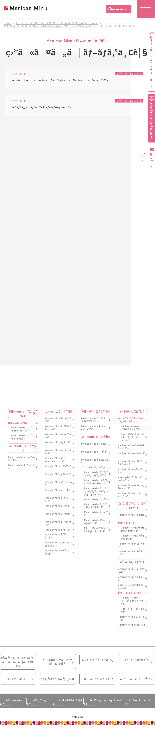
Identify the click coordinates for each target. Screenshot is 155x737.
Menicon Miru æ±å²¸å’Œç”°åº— (130, 495)
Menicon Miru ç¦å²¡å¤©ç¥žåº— (131, 571)
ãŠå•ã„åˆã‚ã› (137, 713)
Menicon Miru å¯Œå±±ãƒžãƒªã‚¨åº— (93, 420)
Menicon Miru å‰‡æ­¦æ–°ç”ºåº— (95, 522)
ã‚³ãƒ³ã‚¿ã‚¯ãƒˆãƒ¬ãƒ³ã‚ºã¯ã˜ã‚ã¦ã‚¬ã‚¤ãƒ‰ (18, 665)
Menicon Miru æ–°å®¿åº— (57, 516)
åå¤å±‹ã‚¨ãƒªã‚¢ (93, 467)
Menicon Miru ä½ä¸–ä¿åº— (131, 618)
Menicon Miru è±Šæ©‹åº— (94, 461)
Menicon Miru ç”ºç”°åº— (58, 529)
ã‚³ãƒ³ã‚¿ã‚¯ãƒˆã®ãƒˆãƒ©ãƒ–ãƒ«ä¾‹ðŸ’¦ (43, 107)
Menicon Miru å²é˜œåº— (94, 445)
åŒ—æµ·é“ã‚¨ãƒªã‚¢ (22, 413)
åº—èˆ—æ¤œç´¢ (117, 10)
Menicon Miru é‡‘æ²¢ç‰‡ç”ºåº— (93, 428)
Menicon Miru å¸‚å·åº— (57, 444)
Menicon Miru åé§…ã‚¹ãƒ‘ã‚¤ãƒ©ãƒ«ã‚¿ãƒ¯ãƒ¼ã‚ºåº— (96, 491)
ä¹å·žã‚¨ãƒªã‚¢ (132, 562)
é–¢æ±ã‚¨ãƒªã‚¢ (59, 411)
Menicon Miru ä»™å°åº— (21, 467)
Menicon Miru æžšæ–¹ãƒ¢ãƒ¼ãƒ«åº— (130, 463)
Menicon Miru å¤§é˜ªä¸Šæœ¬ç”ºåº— (131, 487)
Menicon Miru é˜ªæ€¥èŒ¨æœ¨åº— (131, 447)
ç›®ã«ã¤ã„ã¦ (129, 74)
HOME (7, 23)
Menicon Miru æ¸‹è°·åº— (57, 508)
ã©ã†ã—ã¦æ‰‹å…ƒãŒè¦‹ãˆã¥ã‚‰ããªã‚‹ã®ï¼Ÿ (60, 80)
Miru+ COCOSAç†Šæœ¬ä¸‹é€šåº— (131, 586)
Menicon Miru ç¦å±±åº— (131, 516)
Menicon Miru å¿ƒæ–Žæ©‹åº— (131, 471)
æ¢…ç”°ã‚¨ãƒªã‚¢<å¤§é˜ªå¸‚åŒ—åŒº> (131, 420)
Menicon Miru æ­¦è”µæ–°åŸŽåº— (58, 552)
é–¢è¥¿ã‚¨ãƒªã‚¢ (132, 411)
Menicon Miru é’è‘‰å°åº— (56, 536)
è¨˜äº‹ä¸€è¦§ (84, 26)
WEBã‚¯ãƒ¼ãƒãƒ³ (97, 685)
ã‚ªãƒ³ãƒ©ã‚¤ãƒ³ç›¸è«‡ (58, 687)
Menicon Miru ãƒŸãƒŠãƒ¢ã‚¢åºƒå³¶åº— (132, 529)
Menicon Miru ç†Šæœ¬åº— (131, 579)
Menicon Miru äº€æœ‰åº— (58, 484)
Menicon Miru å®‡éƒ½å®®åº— (58, 420)
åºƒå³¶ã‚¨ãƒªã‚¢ (127, 523)
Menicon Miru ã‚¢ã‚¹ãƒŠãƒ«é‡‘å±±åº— (95, 506)
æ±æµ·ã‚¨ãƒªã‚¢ (96, 437)
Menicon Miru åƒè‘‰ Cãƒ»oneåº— (58, 428)
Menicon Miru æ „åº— (96, 499)
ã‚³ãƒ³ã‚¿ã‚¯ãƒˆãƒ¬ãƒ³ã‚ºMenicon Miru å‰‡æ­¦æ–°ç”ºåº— (37, 26)
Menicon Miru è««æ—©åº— (131, 626)
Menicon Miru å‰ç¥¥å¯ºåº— (58, 523)
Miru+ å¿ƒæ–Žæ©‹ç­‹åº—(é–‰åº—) (131, 479)
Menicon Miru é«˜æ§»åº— (131, 455)
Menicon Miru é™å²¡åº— (94, 453)
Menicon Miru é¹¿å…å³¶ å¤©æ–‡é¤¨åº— (131, 601)
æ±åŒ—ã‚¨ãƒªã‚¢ (22, 448)
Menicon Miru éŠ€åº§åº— (58, 468)
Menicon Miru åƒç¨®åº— (96, 514)
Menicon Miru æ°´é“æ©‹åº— (58, 452)
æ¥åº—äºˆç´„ (18, 685)
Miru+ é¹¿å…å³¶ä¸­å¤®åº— (132, 610)
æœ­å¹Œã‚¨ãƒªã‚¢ (17, 422)
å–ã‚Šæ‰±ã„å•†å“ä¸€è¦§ (57, 662)
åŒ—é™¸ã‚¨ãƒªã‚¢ (95, 411)
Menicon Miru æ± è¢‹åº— (58, 492)
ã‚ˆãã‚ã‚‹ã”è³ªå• (137, 685)
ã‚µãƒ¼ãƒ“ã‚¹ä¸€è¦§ (97, 660)
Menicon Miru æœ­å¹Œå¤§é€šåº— (22, 437)
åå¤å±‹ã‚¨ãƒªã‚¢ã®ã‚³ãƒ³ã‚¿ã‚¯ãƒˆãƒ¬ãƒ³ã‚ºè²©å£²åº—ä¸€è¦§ (57, 23)
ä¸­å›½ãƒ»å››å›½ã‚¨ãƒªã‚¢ (132, 505)
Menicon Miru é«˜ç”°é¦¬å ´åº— (58, 500)
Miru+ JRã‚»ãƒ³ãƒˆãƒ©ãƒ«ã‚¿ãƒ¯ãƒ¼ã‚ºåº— (96, 530)
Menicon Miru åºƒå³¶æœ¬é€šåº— (132, 537)
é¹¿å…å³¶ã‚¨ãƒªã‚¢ (129, 593)
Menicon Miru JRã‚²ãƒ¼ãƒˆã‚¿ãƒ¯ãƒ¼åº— (96, 482)
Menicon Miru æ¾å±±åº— (130, 553)
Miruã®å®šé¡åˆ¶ (151, 62)
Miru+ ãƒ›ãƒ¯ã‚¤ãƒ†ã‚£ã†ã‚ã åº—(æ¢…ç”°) (132, 437)
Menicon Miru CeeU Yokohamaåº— (58, 544)
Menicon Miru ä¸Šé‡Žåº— (58, 476)
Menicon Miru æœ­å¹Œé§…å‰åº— (22, 429)
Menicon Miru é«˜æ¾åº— (131, 545)
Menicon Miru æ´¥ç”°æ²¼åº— (58, 436)
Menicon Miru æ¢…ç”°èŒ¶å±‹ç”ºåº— (131, 428)
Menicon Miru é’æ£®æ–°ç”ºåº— (21, 459)
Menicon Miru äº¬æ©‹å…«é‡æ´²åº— (56, 460)
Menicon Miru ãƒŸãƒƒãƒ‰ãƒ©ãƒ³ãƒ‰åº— (96, 474)
